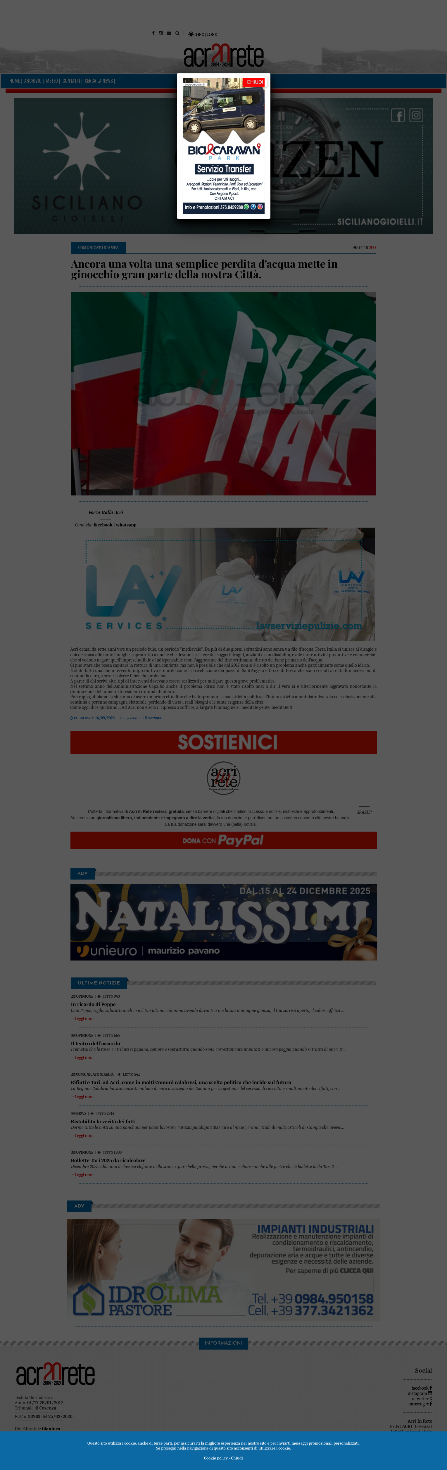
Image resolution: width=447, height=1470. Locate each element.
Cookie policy (216, 1458)
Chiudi (237, 1458)
